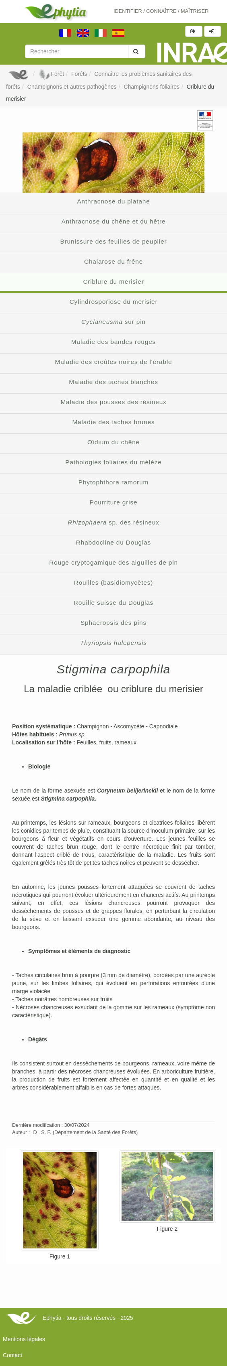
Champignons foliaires (152, 86)
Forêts (79, 74)
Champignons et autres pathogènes (72, 86)
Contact (12, 1355)
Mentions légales (24, 1339)
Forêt (51, 74)
